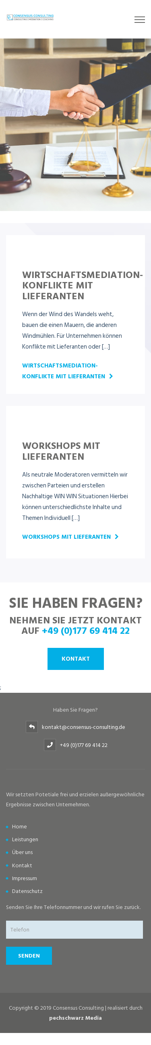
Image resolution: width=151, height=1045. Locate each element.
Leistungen (25, 839)
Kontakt (76, 659)
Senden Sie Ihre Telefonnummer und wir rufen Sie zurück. (73, 907)
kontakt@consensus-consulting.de (83, 727)
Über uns (22, 852)
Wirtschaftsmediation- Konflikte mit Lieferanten (63, 371)
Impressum (24, 878)
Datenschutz (27, 891)
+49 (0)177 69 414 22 (86, 630)
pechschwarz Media (75, 1018)
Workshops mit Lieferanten (66, 537)
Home (19, 826)
